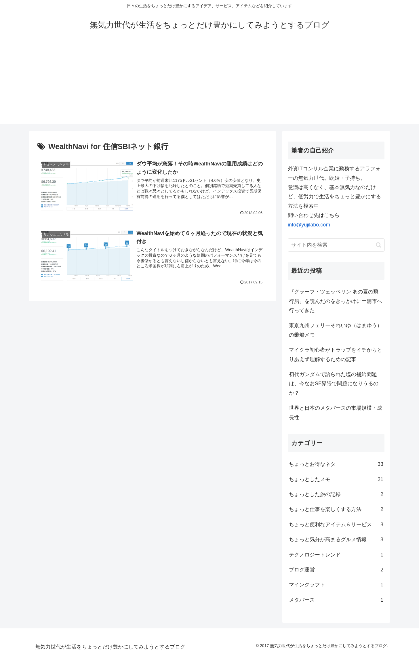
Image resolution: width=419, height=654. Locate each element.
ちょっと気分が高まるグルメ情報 (336, 539)
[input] (336, 245)
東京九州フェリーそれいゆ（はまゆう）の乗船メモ (335, 330)
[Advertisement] (209, 84)
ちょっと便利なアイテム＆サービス (336, 524)
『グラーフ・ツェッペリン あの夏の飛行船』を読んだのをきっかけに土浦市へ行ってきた (335, 301)
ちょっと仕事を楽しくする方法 (336, 509)
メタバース (336, 600)
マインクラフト (336, 584)
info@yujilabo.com (309, 225)
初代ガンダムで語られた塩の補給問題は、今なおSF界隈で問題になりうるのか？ (333, 383)
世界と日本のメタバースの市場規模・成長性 (335, 412)
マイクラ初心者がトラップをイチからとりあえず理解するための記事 (335, 354)
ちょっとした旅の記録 (336, 494)
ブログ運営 (336, 569)
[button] (379, 245)
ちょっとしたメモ (336, 479)
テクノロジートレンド (336, 554)
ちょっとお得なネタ (336, 464)
